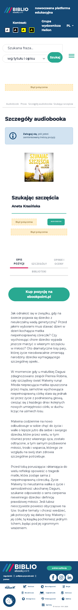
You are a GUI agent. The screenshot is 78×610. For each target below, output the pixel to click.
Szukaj (55, 57)
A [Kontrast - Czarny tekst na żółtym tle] (23, 30)
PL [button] (69, 26)
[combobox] (27, 58)
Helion (28, 586)
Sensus (66, 592)
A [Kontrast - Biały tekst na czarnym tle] (15, 30)
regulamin (7, 576)
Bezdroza (28, 592)
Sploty (47, 605)
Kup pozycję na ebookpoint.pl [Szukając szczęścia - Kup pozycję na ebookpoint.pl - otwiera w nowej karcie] (39, 294)
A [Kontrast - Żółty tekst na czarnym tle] (31, 30)
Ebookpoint (48, 586)
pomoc (6, 579)
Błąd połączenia (39, 87)
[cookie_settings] (9, 600)
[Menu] (71, 56)
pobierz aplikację (59, 568)
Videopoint (48, 598)
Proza (24, 103)
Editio (66, 598)
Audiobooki (12, 103)
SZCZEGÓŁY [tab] (39, 264)
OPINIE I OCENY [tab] (59, 262)
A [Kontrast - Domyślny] (7, 30)
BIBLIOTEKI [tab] (39, 271)
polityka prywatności (25, 576)
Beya (67, 586)
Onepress (28, 598)
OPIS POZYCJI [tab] (19, 261)
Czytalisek (47, 592)
